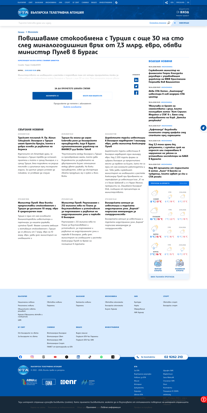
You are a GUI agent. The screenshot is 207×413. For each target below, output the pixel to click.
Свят (30, 2)
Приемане (91, 407)
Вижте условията (72, 106)
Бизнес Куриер (111, 309)
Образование (139, 309)
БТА (172, 2)
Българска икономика (114, 306)
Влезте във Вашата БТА (92, 96)
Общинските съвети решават (27, 310)
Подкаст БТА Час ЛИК (85, 340)
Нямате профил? (182, 16)
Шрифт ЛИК (168, 371)
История (138, 384)
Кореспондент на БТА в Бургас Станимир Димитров (38, 60)
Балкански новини (83, 302)
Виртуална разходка (142, 374)
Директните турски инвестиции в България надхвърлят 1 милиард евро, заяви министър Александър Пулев (125, 142)
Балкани (39, 2)
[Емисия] (175, 23)
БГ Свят (76, 2)
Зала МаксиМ (168, 377)
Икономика (51, 2)
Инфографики (105, 2)
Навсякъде (184, 23)
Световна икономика (114, 302)
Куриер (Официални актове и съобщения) (30, 316)
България (22, 2)
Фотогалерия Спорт (55, 343)
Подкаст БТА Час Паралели (87, 336)
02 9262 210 (173, 357)
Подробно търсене (158, 23)
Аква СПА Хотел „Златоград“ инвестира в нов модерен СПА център (167, 94)
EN (188, 2)
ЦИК (19, 320)
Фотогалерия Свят (55, 336)
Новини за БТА (140, 377)
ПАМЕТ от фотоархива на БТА (59, 347)
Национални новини (26, 302)
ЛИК (60, 2)
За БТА (136, 371)
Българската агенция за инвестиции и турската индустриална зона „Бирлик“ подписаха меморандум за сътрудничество (122, 208)
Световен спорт (170, 302)
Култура (137, 302)
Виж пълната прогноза (162, 277)
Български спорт (170, 306)
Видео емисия (81, 333)
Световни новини (54, 302)
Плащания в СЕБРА (170, 391)
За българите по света (27, 336)
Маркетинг (168, 374)
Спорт (67, 2)
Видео (94, 2)
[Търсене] (168, 23)
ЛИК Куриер (139, 312)
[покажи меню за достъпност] (203, 399)
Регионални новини (26, 306)
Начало (21, 32)
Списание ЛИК (169, 381)
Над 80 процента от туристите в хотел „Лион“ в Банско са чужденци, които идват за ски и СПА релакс (169, 172)
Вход (184, 12)
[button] (116, 2)
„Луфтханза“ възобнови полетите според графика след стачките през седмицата (167, 132)
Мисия (136, 381)
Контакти (167, 388)
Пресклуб (180, 2)
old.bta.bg (167, 395)
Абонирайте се (52, 96)
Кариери (137, 391)
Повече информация (111, 407)
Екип (165, 384)
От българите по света (28, 333)
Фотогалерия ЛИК (54, 340)
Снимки (85, 2)
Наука (136, 306)
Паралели (51, 306)
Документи (139, 388)
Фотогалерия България (56, 333)
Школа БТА (138, 395)
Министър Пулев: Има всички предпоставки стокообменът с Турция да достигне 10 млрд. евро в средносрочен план (38, 207)
